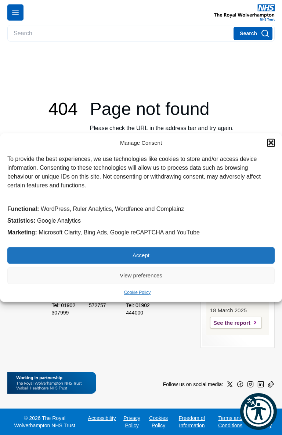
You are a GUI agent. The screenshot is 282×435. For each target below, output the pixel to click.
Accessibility (102, 418)
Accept (141, 255)
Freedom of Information (192, 421)
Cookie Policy (137, 292)
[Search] (253, 33)
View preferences (141, 275)
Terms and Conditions (230, 421)
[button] (271, 143)
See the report (231, 323)
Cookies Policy (158, 421)
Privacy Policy (131, 421)
